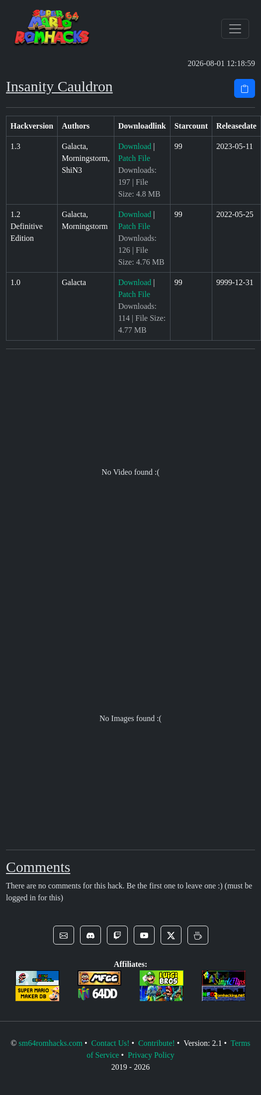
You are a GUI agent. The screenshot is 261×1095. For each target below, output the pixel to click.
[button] (63, 935)
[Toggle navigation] (235, 29)
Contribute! (156, 1043)
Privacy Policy (151, 1055)
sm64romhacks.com (51, 1043)
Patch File (134, 158)
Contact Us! (110, 1043)
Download (135, 146)
